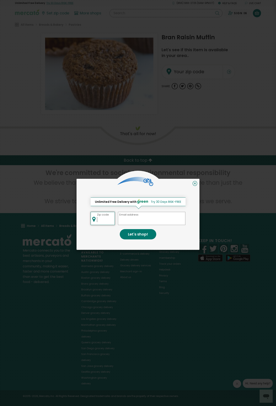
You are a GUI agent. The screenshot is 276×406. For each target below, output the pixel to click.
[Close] (195, 183)
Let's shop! (138, 234)
